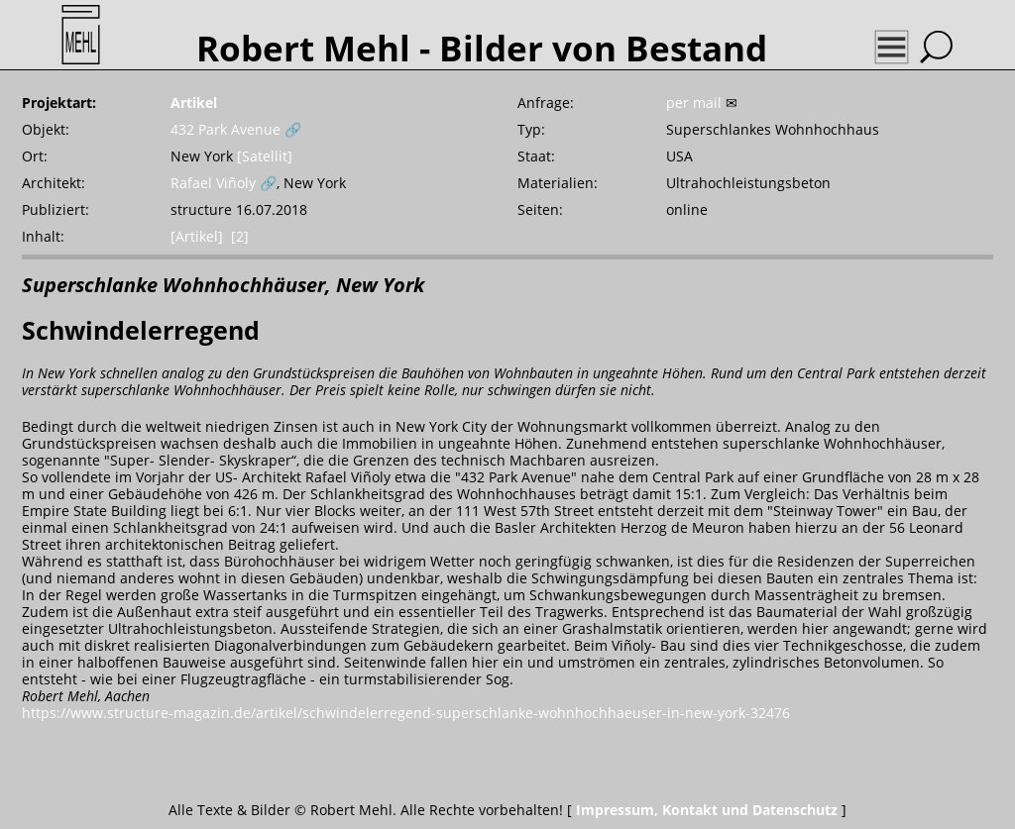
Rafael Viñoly (213, 182)
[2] (240, 236)
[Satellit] (264, 156)
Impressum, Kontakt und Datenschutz (707, 809)
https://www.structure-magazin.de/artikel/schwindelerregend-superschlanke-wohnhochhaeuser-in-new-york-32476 (406, 712)
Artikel (193, 102)
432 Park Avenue (225, 129)
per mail (694, 102)
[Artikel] (196, 236)
